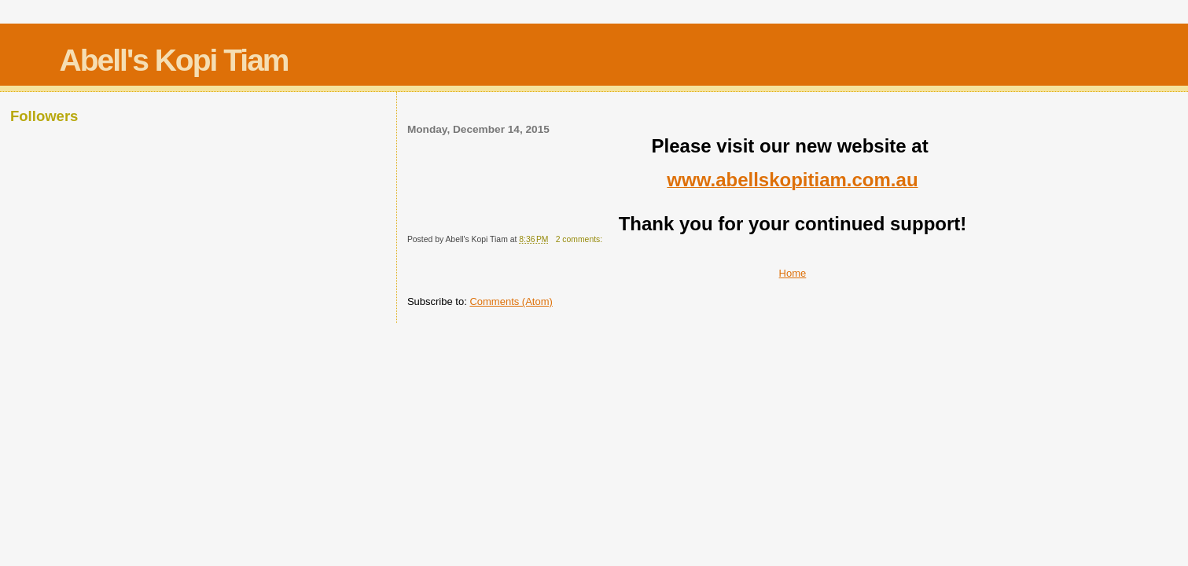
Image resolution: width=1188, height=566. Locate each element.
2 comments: (580, 239)
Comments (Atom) (510, 301)
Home (793, 273)
